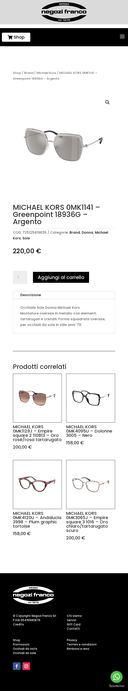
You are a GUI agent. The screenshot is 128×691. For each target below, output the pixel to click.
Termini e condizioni (81, 644)
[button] (107, 102)
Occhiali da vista (25, 649)
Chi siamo (74, 616)
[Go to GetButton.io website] (116, 686)
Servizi (71, 620)
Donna (87, 232)
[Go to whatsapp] (117, 677)
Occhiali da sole (24, 653)
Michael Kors (46, 73)
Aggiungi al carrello (61, 277)
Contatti (73, 629)
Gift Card (73, 624)
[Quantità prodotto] (20, 277)
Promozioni (21, 644)
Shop (16, 37)
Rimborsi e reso (78, 649)
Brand (28, 73)
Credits (18, 624)
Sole (26, 238)
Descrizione (30, 295)
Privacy (72, 640)
